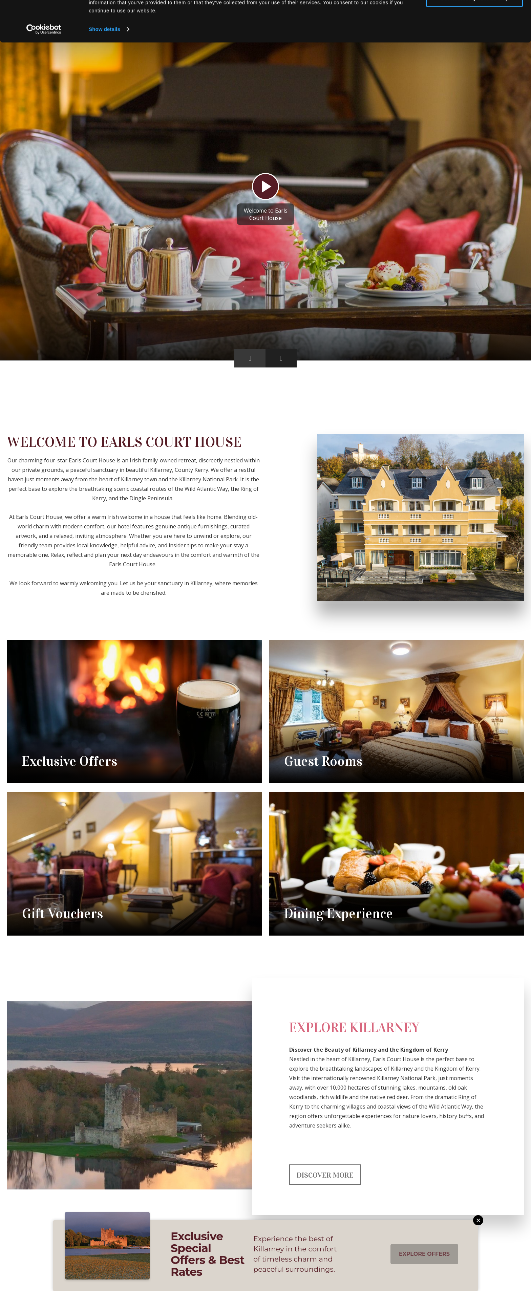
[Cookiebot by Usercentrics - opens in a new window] (43, 68)
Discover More (325, 1175)
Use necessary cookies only (474, 37)
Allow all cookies (474, 17)
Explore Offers (424, 1254)
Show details (104, 67)
